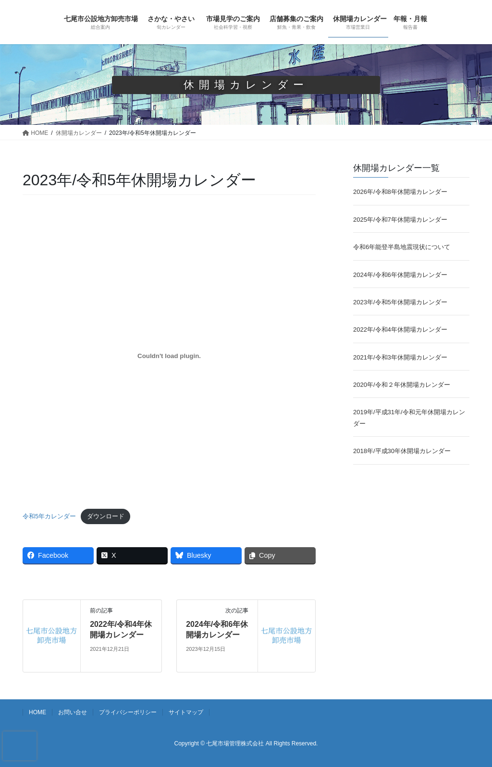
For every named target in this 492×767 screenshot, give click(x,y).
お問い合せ (72, 712)
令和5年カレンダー (49, 516)
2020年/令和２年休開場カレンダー (401, 384)
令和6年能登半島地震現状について (401, 247)
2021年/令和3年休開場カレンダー (400, 357)
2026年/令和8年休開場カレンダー (400, 191)
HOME (37, 712)
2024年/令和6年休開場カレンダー (400, 274)
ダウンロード (105, 516)
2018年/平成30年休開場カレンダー (402, 451)
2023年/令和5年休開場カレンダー (400, 302)
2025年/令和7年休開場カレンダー (400, 219)
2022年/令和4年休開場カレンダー (400, 329)
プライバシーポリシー (128, 712)
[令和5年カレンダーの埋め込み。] (169, 356)
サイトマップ (186, 712)
